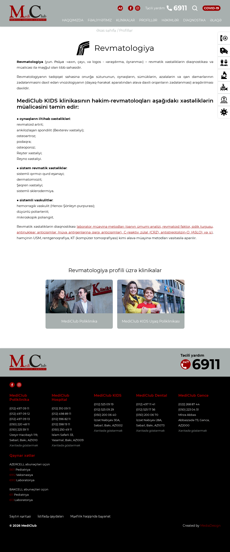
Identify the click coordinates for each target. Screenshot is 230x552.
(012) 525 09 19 (103, 404)
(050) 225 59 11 (19, 429)
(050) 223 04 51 (188, 409)
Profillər (148, 20)
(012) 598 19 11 (61, 424)
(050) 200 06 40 (105, 414)
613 (11, 500)
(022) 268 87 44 (189, 404)
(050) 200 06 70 (147, 414)
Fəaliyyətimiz (100, 20)
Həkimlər (170, 20)
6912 (12, 475)
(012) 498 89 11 (61, 413)
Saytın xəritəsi (20, 516)
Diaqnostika (194, 20)
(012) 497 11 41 (145, 404)
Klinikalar (125, 20)
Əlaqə (215, 20)
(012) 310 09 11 (61, 408)
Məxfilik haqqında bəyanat (90, 516)
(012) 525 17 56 (145, 409)
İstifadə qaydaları (51, 516)
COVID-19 (211, 8)
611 (11, 494)
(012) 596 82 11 (61, 419)
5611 (12, 469)
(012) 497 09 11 (19, 408)
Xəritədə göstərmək (23, 445)
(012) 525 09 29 (104, 409)
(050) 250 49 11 (62, 429)
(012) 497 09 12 (19, 413)
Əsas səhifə (106, 30)
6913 (12, 480)
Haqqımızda (72, 20)
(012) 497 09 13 (19, 419)
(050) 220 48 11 (19, 424)
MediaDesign (210, 526)
